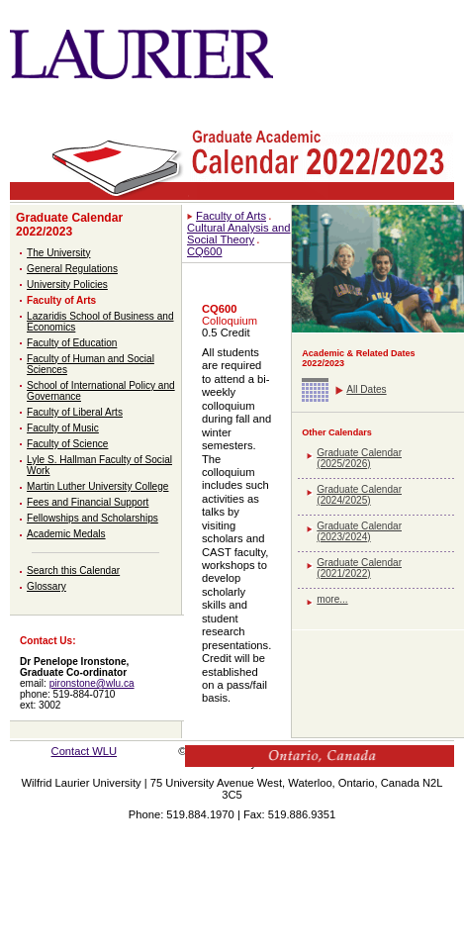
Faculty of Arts (61, 300)
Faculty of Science (67, 443)
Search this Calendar (73, 570)
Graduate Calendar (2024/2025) (359, 495)
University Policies (67, 284)
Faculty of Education (72, 342)
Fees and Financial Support (87, 502)
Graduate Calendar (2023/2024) (359, 531)
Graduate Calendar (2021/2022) (359, 568)
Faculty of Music (63, 428)
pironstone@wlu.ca (92, 683)
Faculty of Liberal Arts (75, 412)
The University (58, 252)
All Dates (366, 389)
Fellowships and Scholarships (92, 518)
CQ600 (204, 251)
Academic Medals (66, 533)
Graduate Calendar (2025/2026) (359, 458)
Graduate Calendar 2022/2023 (69, 224)
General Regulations (72, 268)
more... (332, 599)
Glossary (46, 586)
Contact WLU (84, 751)
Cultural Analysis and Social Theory (238, 233)
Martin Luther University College (97, 486)
